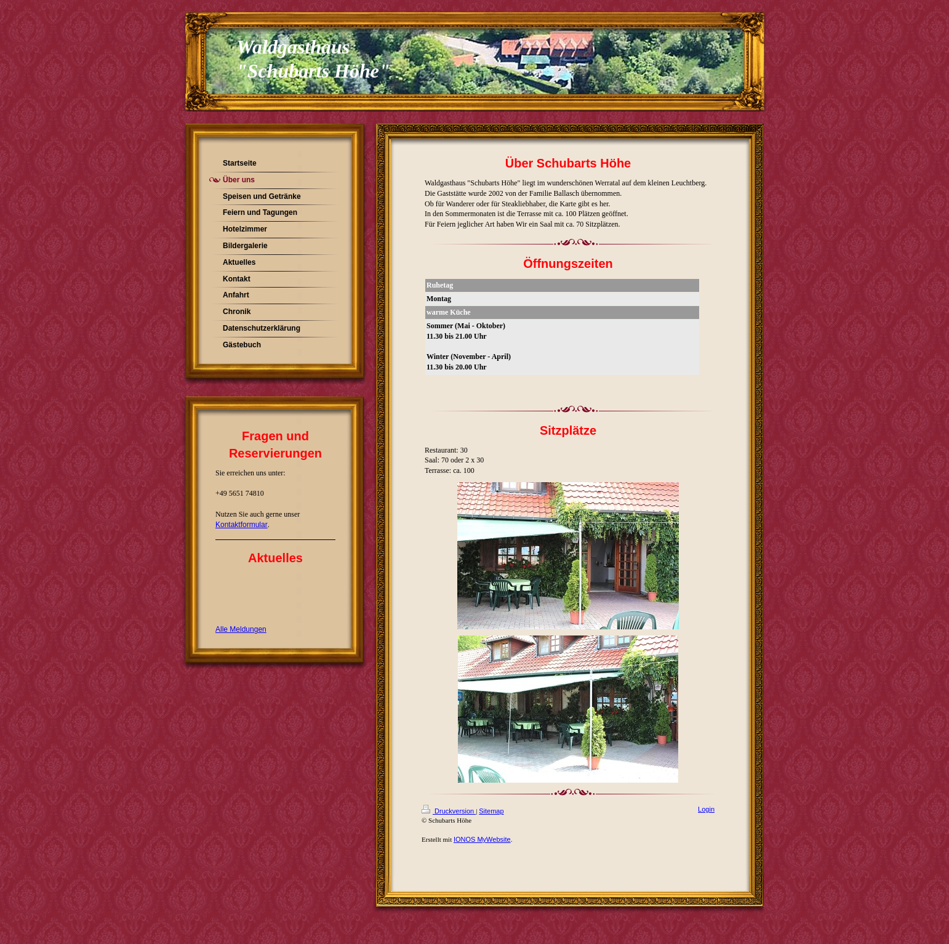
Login (706, 809)
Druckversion (449, 811)
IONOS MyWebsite (482, 839)
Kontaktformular (241, 524)
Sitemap (491, 811)
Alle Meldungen (240, 629)
